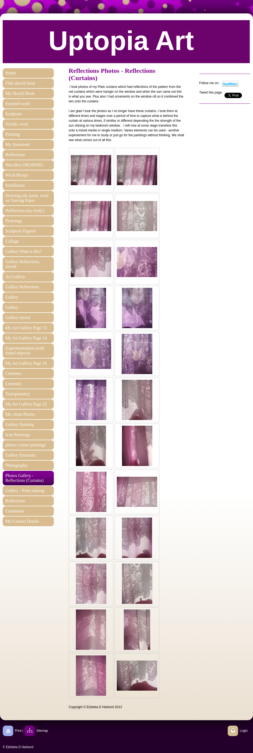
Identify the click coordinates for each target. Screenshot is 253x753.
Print (18, 731)
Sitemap (42, 731)
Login (244, 731)
